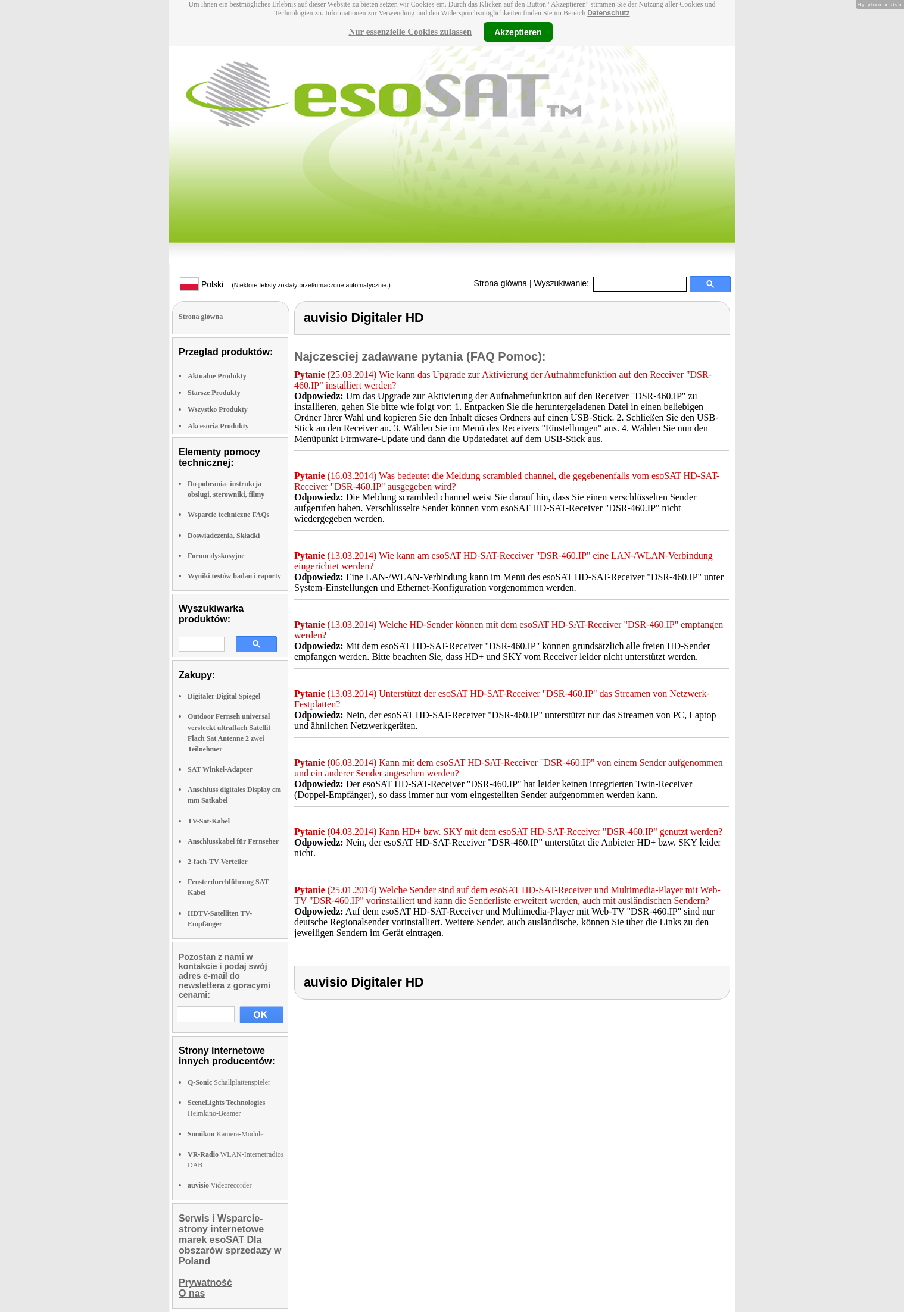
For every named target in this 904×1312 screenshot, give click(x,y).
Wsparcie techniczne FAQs (229, 515)
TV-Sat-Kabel (209, 821)
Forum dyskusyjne (216, 556)
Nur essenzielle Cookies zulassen (410, 31)
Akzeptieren (517, 31)
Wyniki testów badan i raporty (234, 576)
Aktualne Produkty (217, 376)
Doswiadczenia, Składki (224, 535)
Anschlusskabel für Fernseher (233, 841)
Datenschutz (608, 13)
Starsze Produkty (214, 393)
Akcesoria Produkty (218, 426)
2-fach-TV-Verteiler (218, 861)
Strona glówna (501, 283)
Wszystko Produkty (218, 409)
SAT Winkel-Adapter (220, 769)
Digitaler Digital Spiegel (224, 696)
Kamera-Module (226, 1134)
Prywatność (205, 1282)
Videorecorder (219, 1185)
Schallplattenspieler (229, 1082)
